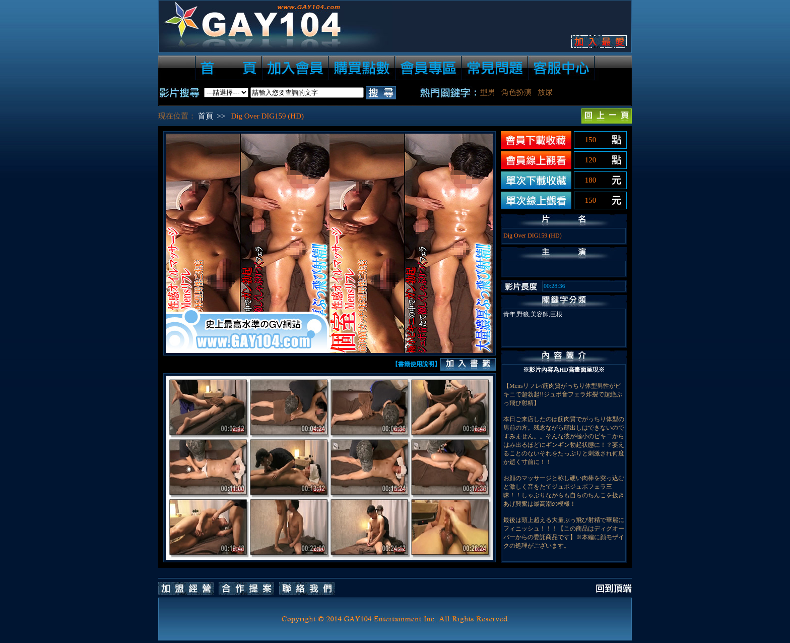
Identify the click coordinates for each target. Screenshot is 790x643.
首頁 (205, 116)
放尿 (545, 92)
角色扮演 (516, 92)
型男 (487, 92)
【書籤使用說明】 (416, 364)
